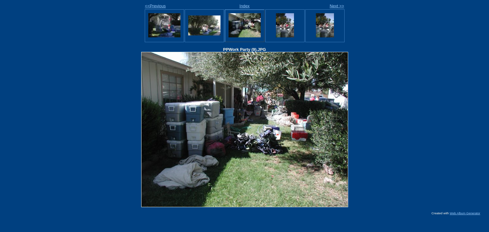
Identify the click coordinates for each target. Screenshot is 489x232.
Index (244, 6)
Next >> (337, 6)
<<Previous (155, 6)
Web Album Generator (465, 213)
